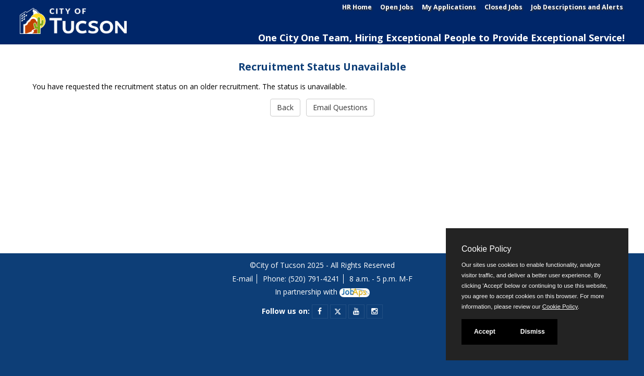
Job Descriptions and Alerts (577, 7)
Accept (484, 331)
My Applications (449, 7)
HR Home (357, 7)
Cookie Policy (486, 248)
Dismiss (532, 331)
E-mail (242, 279)
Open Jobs (397, 7)
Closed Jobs (503, 7)
